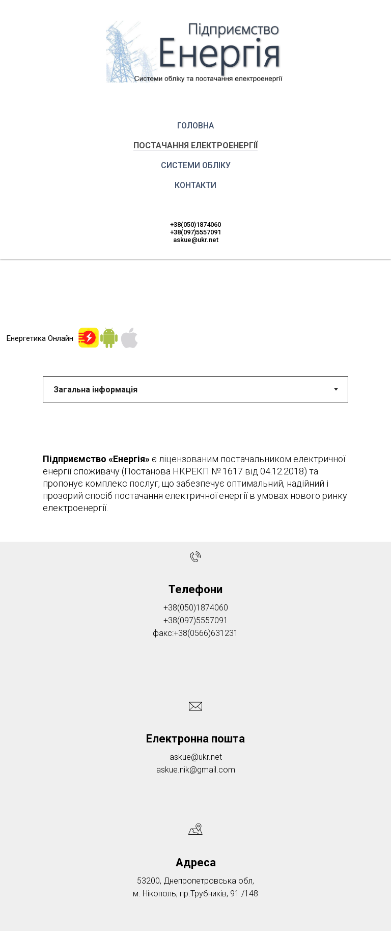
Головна (195, 125)
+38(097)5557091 (195, 232)
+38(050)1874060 (195, 224)
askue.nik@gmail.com (195, 770)
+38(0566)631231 (206, 633)
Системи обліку (196, 165)
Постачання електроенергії (195, 145)
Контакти (195, 185)
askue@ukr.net (195, 240)
